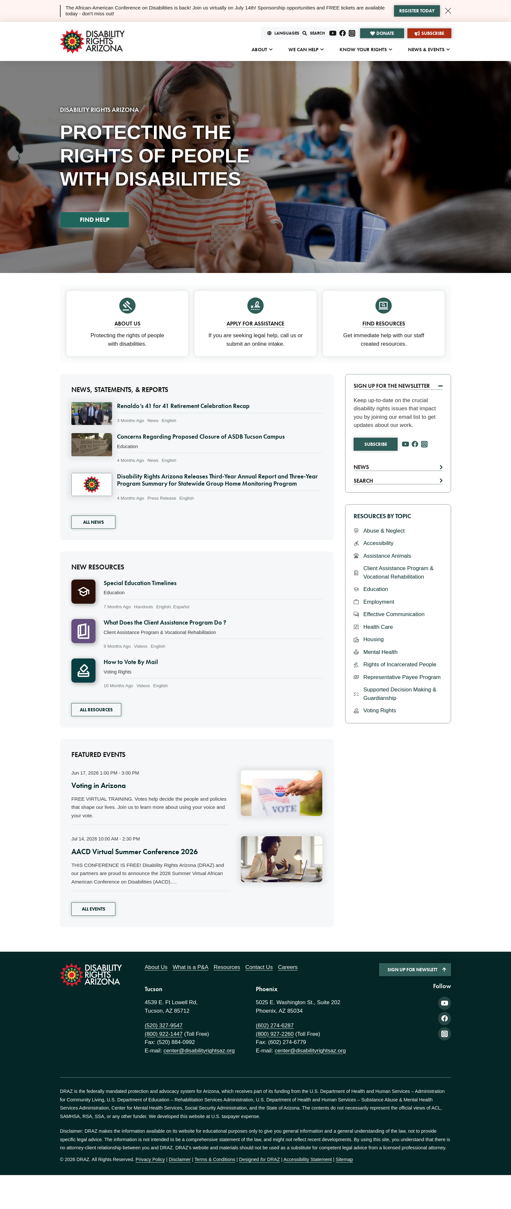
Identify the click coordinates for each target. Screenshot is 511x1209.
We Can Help (303, 49)
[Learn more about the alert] (417, 11)
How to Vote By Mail (131, 662)
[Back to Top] (444, 969)
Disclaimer (180, 1159)
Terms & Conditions (215, 1159)
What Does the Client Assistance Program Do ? (165, 623)
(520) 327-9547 (163, 1025)
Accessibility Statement (308, 1159)
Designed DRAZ (259, 1159)
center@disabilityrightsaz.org (199, 1051)
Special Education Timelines (140, 583)
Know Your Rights (363, 49)
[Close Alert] (448, 11)
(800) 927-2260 (275, 1034)
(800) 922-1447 (163, 1034)
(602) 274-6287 (275, 1025)
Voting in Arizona (98, 785)
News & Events (426, 49)
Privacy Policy (150, 1159)
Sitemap (344, 1159)
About (259, 49)
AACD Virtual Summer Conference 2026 (134, 851)
